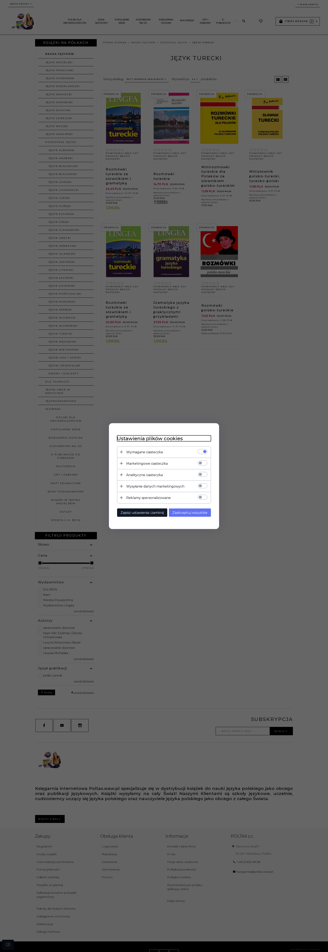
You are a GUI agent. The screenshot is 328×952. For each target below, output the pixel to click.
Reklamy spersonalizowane (148, 498)
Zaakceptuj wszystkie (189, 512)
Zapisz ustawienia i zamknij (142, 512)
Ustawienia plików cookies (150, 438)
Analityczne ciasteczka (144, 475)
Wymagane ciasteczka (144, 452)
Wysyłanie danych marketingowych (155, 486)
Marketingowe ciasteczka (147, 463)
